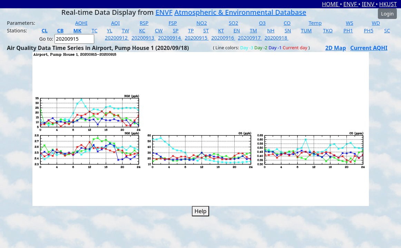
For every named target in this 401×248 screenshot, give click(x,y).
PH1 (348, 30)
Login (387, 13)
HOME (331, 4)
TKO (328, 30)
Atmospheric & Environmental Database (240, 12)
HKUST (388, 4)
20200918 (276, 37)
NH (271, 30)
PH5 (368, 30)
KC (142, 30)
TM (253, 30)
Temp (315, 23)
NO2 (201, 23)
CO (287, 23)
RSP (144, 23)
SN (288, 30)
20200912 (117, 37)
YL (110, 30)
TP (191, 30)
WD (376, 23)
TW (125, 30)
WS (349, 23)
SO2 (233, 23)
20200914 (170, 37)
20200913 (143, 37)
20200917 (250, 37)
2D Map (335, 48)
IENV (368, 4)
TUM (306, 30)
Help (201, 211)
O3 (262, 23)
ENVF (350, 4)
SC (387, 30)
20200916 (223, 37)
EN (237, 30)
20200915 (197, 37)
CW (159, 30)
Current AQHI (369, 48)
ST (206, 30)
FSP (173, 23)
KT (221, 30)
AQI (115, 23)
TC (95, 30)
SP (176, 30)
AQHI (81, 23)
